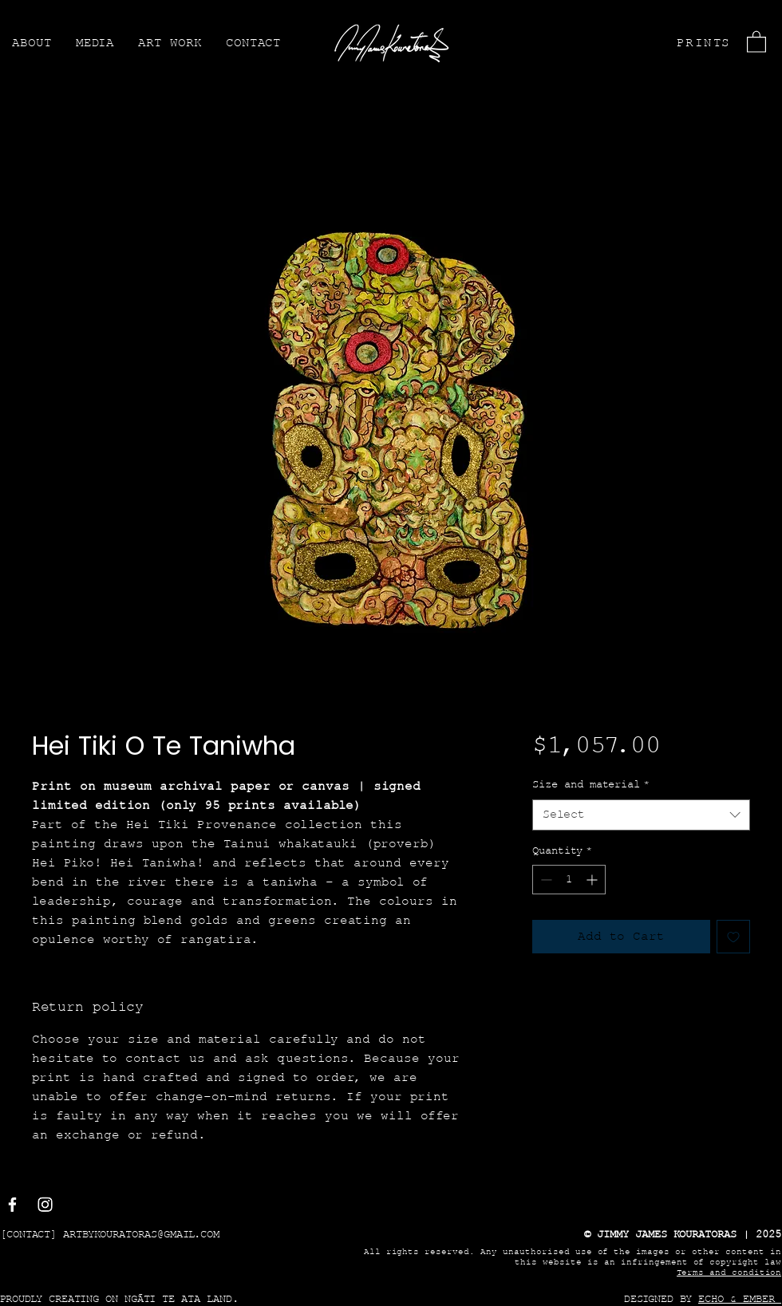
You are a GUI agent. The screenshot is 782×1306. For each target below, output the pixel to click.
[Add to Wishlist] (733, 936)
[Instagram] (45, 1204)
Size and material (591, 784)
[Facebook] (12, 1204)
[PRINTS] (701, 43)
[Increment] (593, 880)
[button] (756, 41)
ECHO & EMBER (736, 1299)
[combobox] (641, 815)
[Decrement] (545, 880)
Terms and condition (729, 1273)
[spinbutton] (569, 880)
